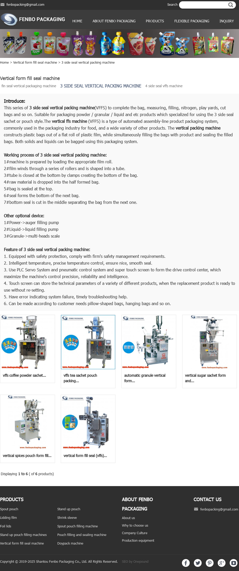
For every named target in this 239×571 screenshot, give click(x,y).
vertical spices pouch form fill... (27, 455)
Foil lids (5, 526)
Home (77, 21)
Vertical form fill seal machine (35, 62)
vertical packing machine (72, 107)
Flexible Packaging (191, 21)
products (155, 21)
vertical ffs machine (69, 121)
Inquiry (227, 21)
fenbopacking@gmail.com (25, 4)
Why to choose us (135, 525)
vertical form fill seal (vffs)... (85, 455)
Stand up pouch (68, 509)
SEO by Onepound (135, 561)
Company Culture (134, 533)
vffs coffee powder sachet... (24, 375)
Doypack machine (70, 543)
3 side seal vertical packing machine (88, 62)
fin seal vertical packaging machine (29, 86)
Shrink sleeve (67, 517)
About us (128, 518)
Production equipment (138, 540)
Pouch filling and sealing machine (81, 535)
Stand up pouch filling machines (23, 535)
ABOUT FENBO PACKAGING (114, 21)
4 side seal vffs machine (163, 86)
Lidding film (8, 517)
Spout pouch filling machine (77, 526)
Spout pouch (9, 509)
